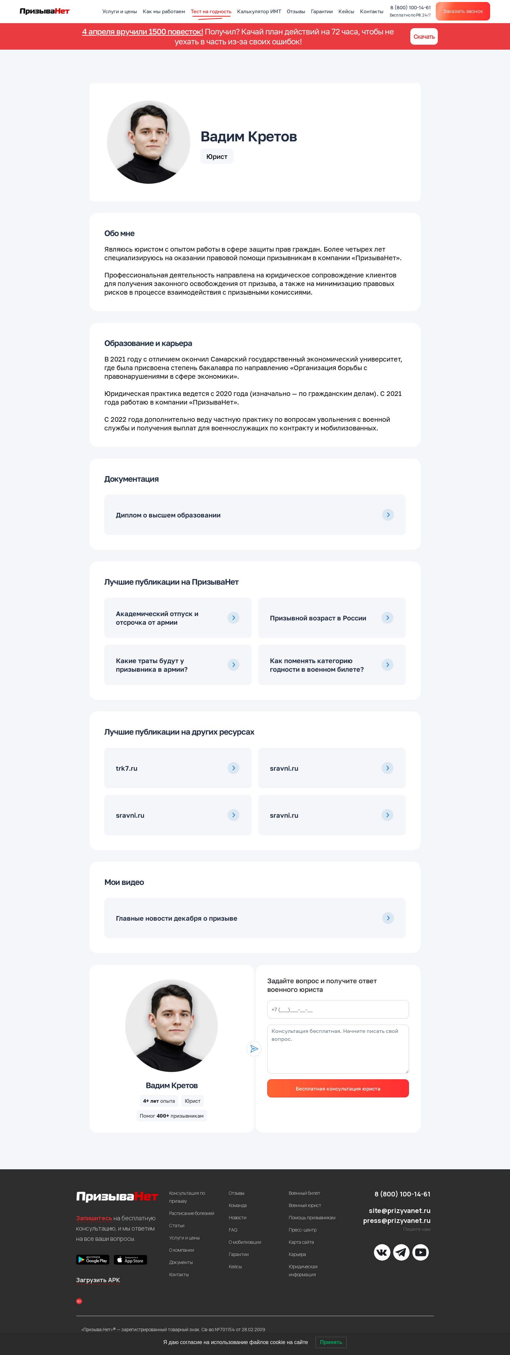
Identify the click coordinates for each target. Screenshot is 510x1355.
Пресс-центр (303, 1230)
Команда (238, 1205)
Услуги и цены (119, 11)
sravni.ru (284, 768)
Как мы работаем (164, 11)
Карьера (297, 1254)
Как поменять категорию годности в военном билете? (317, 664)
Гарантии (322, 11)
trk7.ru (126, 768)
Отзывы (296, 11)
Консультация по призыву (187, 1197)
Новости (237, 1217)
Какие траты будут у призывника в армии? (152, 664)
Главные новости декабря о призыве (176, 918)
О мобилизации (245, 1242)
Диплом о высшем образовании (168, 515)
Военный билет (304, 1193)
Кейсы (346, 11)
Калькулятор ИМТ (259, 11)
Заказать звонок (463, 11)
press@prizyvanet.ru (397, 1220)
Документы (181, 1262)
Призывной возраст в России (318, 618)
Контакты (371, 11)
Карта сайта (301, 1242)
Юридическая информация (303, 1270)
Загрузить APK (98, 1280)
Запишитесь (94, 1218)
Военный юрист (305, 1205)
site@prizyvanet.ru (400, 1210)
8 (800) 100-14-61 (410, 11)
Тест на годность (211, 11)
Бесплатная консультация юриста (338, 1088)
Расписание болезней (191, 1213)
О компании (181, 1250)
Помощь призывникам (312, 1217)
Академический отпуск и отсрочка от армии (157, 617)
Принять (331, 1342)
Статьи (176, 1225)
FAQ (233, 1230)
